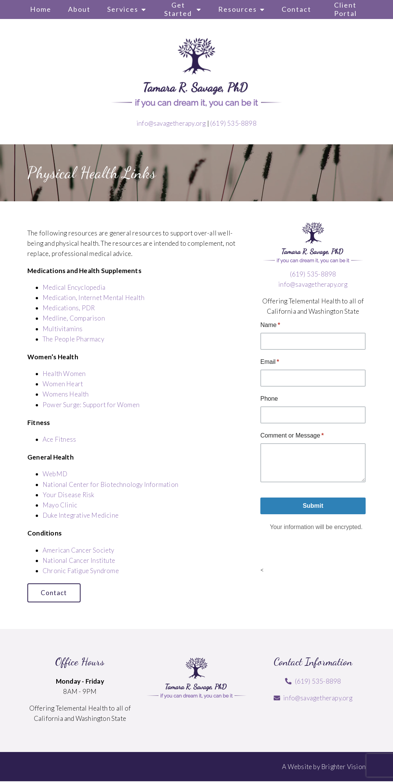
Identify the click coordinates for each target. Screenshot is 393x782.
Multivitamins (63, 329)
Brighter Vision (343, 767)
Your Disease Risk (68, 495)
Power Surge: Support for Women (91, 405)
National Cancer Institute (79, 560)
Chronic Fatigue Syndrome (81, 571)
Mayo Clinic (60, 505)
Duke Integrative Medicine (81, 515)
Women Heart (63, 384)
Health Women (64, 374)
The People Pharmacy (73, 339)
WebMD (55, 474)
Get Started (178, 9)
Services (122, 9)
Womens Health (66, 394)
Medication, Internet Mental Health (93, 298)
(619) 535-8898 (233, 123)
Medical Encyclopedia (74, 287)
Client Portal (345, 9)
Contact (296, 9)
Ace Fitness (59, 439)
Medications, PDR (69, 308)
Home (40, 9)
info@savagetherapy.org (171, 123)
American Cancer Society (78, 550)
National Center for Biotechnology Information (110, 484)
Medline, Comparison (74, 318)
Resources (237, 9)
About (79, 9)
